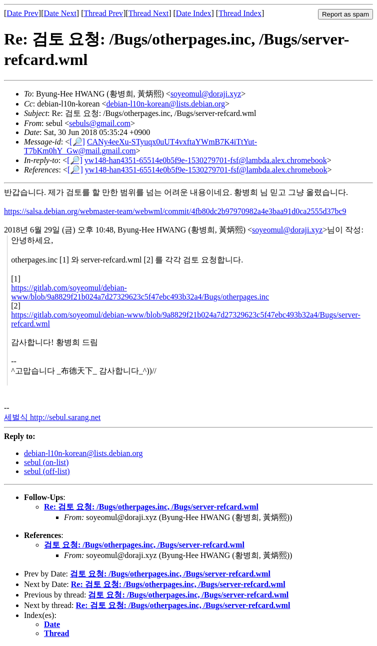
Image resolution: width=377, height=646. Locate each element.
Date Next (60, 13)
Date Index (194, 13)
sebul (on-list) (46, 462)
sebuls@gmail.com (99, 123)
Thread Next (148, 13)
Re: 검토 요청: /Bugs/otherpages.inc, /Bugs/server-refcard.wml (151, 506)
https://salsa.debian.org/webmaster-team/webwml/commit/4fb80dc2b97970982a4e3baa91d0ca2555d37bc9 (175, 211)
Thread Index (240, 13)
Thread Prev (103, 13)
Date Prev (22, 13)
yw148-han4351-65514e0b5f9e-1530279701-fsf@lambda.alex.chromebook (205, 160)
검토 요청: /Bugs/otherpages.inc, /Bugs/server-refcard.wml (144, 544)
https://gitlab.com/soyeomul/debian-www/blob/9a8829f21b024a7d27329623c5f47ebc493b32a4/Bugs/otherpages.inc (140, 292)
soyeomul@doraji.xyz (205, 94)
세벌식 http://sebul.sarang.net (52, 417)
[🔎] (77, 142)
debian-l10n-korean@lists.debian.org (166, 104)
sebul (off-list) (47, 471)
